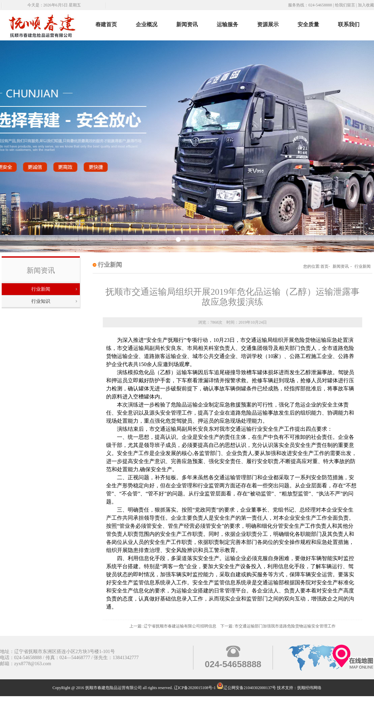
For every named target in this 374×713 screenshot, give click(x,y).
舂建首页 (106, 24)
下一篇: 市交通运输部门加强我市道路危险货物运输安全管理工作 (278, 626)
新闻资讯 (187, 24)
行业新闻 (40, 289)
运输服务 (227, 24)
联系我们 (349, 24)
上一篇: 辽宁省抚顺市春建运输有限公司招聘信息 (172, 626)
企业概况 (146, 24)
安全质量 (308, 24)
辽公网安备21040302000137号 (246, 687)
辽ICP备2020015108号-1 (195, 687)
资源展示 (268, 24)
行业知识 (40, 301)
